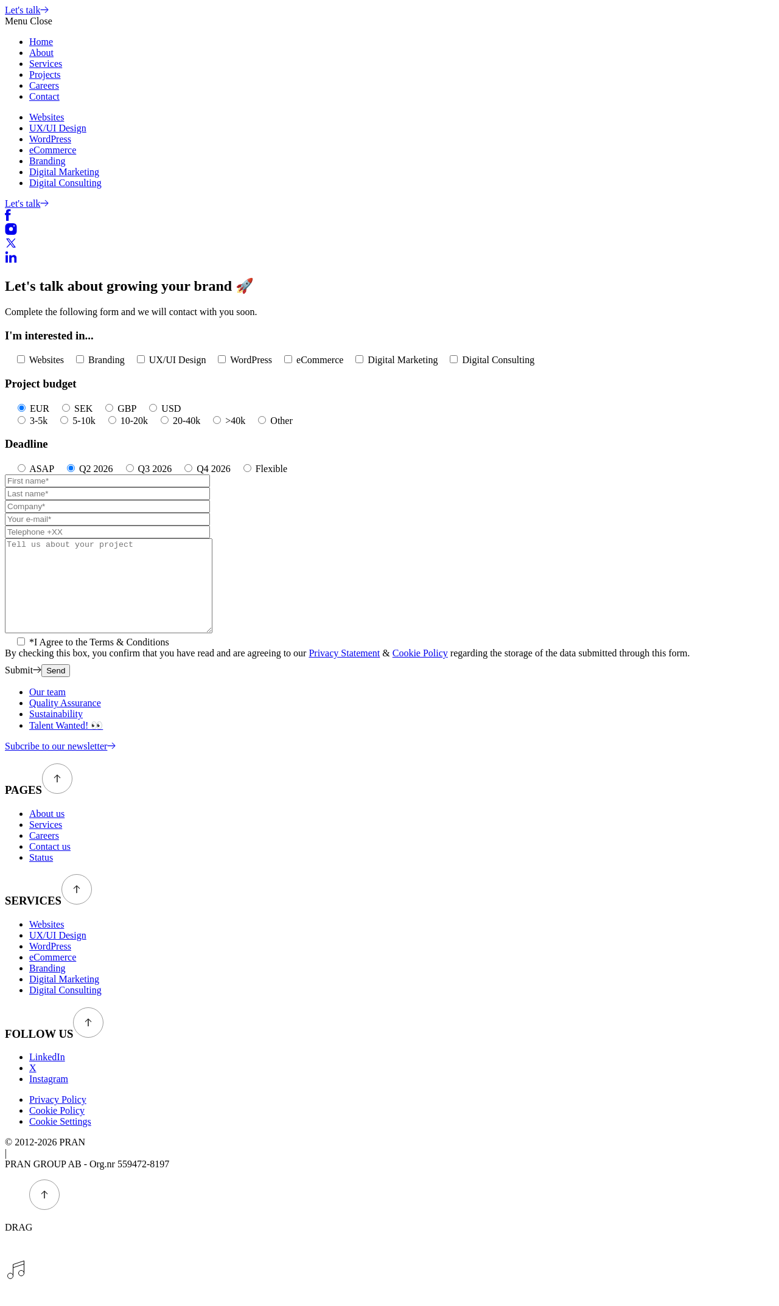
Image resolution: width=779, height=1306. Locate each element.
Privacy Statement (344, 671)
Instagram (48, 1097)
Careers (44, 85)
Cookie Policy (420, 671)
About (41, 52)
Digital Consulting (65, 183)
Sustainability (56, 732)
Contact (44, 96)
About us (47, 832)
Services (45, 63)
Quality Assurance (65, 721)
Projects (45, 74)
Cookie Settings (60, 1139)
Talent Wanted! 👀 (66, 743)
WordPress (50, 139)
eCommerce (52, 150)
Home (41, 41)
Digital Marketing (64, 172)
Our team (47, 710)
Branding (47, 161)
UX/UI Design (57, 128)
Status (41, 875)
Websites (46, 117)
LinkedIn (47, 1075)
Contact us (50, 865)
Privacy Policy (57, 1118)
